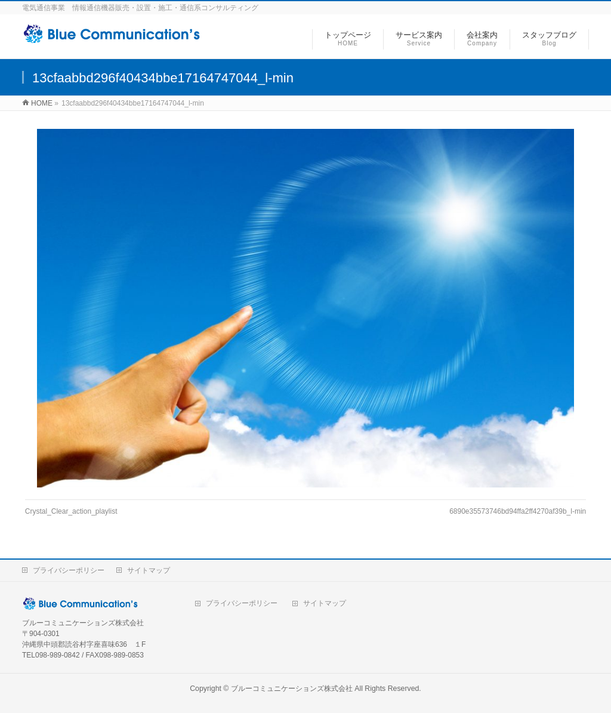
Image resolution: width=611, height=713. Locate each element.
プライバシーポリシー (68, 570)
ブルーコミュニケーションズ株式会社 (292, 688)
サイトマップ (148, 570)
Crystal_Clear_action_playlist (71, 511)
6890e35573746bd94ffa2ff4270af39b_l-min (517, 511)
